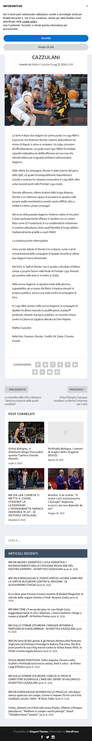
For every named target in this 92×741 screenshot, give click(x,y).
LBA (70, 64)
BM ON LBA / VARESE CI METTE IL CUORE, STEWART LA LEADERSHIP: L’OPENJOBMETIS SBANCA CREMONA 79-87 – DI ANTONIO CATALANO (25, 505)
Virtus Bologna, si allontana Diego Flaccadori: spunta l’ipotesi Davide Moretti (26, 453)
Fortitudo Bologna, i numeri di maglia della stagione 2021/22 (65, 452)
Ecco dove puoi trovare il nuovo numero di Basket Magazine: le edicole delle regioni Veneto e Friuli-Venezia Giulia (45, 595)
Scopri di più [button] (46, 47)
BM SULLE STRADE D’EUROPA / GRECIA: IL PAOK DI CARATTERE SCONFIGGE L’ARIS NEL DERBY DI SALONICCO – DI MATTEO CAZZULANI (45, 679)
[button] (87, 6)
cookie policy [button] (29, 21)
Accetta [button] (46, 38)
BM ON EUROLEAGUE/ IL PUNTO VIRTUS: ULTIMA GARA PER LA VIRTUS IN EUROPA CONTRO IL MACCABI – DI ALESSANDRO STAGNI (45, 581)
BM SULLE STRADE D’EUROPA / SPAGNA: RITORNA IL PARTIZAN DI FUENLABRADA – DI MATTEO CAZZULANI (41, 627)
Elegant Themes (39, 731)
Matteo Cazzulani (41, 64)
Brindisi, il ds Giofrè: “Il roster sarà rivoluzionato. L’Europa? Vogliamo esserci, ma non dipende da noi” (65, 501)
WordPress (72, 731)
